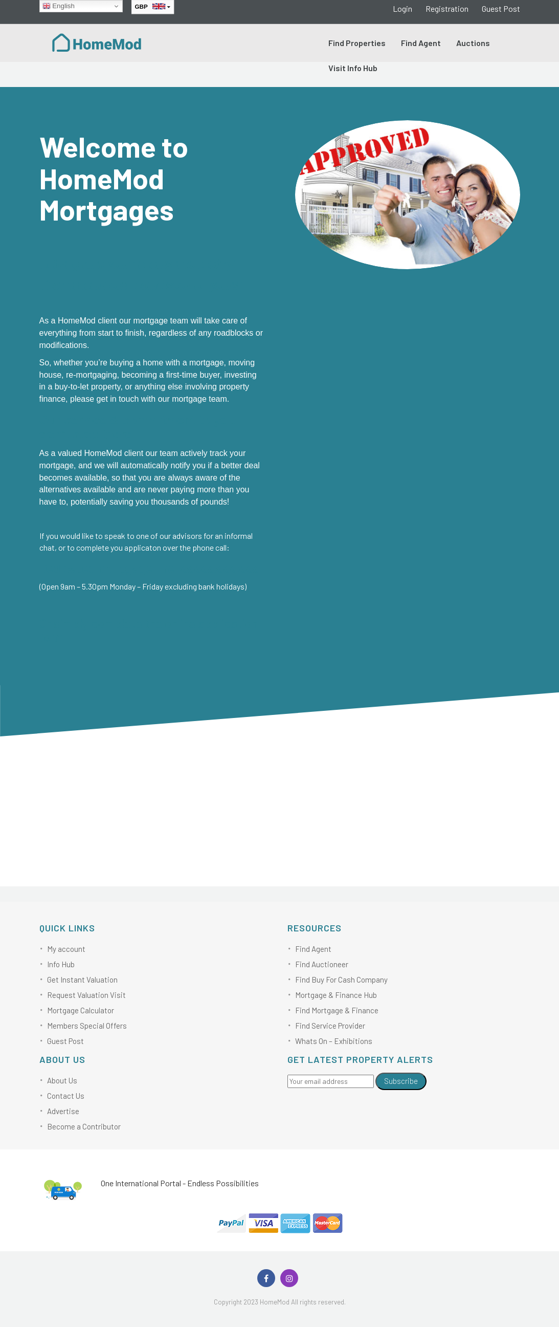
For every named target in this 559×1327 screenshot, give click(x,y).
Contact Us (65, 1095)
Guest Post (501, 8)
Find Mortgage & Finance (336, 1010)
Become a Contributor (84, 1126)
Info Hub (61, 964)
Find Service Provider (330, 1025)
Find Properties (357, 43)
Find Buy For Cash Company (341, 979)
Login (402, 8)
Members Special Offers (87, 1025)
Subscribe (401, 1080)
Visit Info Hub (352, 68)
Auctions (473, 43)
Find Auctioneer (321, 964)
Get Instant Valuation (82, 979)
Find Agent (421, 43)
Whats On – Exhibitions (333, 1041)
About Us (62, 1080)
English (58, 6)
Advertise (63, 1111)
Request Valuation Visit (86, 994)
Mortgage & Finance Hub (336, 994)
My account (66, 948)
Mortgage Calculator (80, 1010)
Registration (447, 8)
